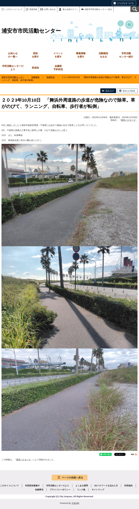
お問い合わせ (50, 9)
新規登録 (33, 9)
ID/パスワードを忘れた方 (106, 485)
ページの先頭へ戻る (72, 477)
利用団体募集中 (32, 485)
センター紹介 (126, 55)
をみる (103, 55)
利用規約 (128, 485)
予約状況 (58, 67)
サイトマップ (98, 489)
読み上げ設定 (129, 91)
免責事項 (39, 489)
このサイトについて (14, 9)
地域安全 (50, 77)
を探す (35, 55)
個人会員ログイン (70, 9)
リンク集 (81, 489)
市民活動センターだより (13, 68)
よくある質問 (81, 485)
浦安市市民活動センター (12, 77)
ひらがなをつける (125, 3)
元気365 (75, 503)
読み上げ (110, 91)
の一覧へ (13, 55)
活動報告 (35, 77)
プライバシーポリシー (60, 489)
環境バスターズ (128, 120)
